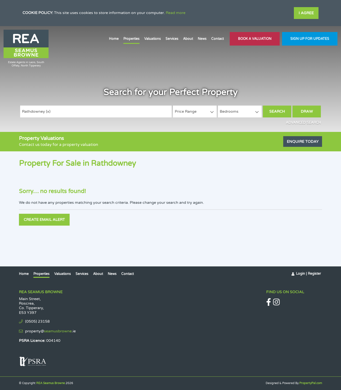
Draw (307, 111)
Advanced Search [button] (303, 123)
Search (277, 111)
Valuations (152, 39)
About (188, 39)
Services (172, 39)
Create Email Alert (44, 219)
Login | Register (308, 274)
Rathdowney (36, 111)
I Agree (306, 13)
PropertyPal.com (310, 383)
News (202, 39)
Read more (175, 12)
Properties (131, 39)
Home (114, 39)
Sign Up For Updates (309, 39)
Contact (217, 39)
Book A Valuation (254, 39)
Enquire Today (303, 141)
